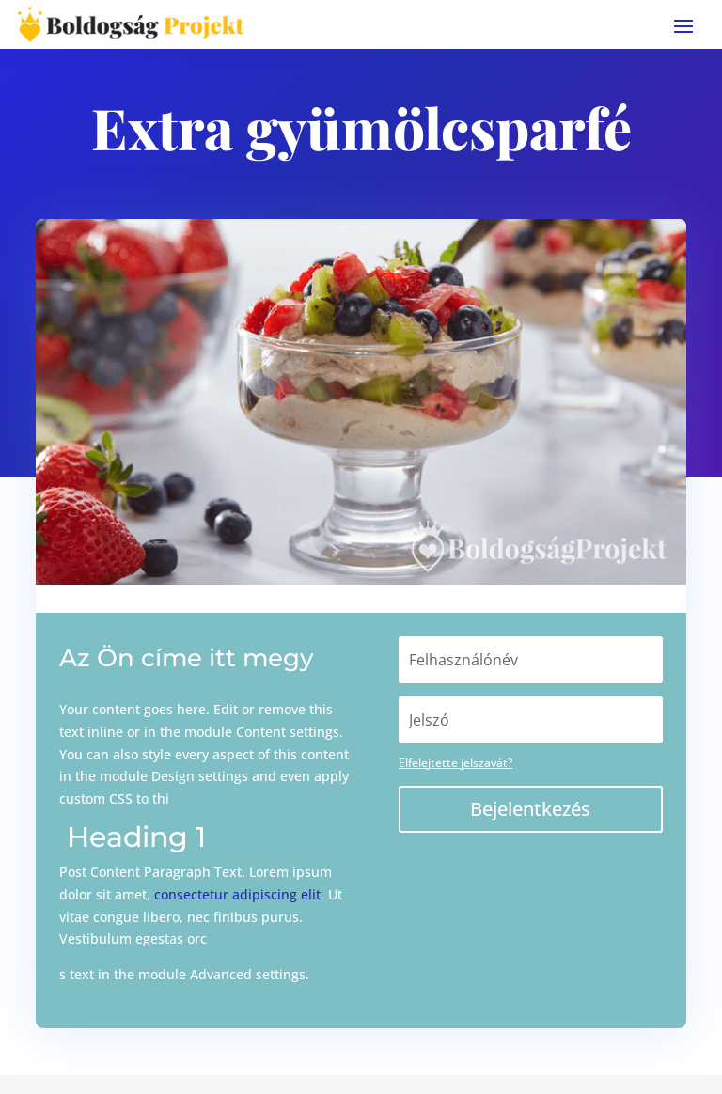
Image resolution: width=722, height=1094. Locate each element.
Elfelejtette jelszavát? (455, 763)
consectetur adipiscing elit (237, 894)
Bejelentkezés (530, 808)
